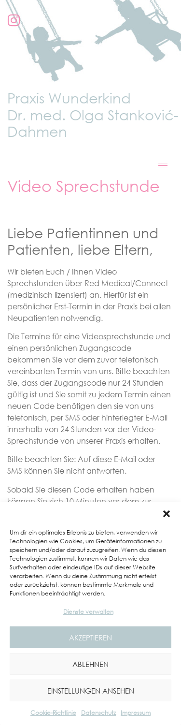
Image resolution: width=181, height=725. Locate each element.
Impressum (136, 712)
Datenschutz (98, 712)
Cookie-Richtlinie (53, 712)
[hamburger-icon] (163, 165)
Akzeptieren (90, 637)
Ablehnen (90, 664)
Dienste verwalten (88, 611)
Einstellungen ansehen (90, 690)
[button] (166, 514)
